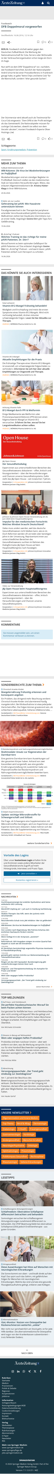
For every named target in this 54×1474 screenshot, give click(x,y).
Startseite (6, 1381)
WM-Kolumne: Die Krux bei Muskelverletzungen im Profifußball (25, 172)
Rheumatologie (10, 1162)
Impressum (7, 1414)
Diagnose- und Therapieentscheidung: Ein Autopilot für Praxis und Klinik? (24, 970)
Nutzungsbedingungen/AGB (14, 1406)
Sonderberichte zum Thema (21, 685)
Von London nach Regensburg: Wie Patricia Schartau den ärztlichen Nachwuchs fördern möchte (25, 931)
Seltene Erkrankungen (31, 1162)
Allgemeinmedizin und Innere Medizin (20, 1118)
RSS (3, 1441)
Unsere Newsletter (15, 1113)
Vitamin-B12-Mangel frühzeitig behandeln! (24, 305)
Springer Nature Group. (27, 1467)
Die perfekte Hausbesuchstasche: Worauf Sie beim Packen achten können (25, 1006)
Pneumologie (28, 1151)
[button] (52, 3)
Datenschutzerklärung (11, 1408)
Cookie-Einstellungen (11, 1411)
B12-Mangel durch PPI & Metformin (21, 410)
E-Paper (5, 1436)
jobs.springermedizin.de (12, 1453)
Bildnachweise (8, 1419)
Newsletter (6, 1438)
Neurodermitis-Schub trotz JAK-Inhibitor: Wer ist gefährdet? (26, 921)
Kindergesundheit (11, 1140)
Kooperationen (8, 1394)
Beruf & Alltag (23, 1124)
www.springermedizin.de (12, 1448)
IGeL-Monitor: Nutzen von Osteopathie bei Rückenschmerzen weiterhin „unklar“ (23, 1324)
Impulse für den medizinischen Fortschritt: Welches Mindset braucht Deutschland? (25, 523)
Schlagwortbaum (9, 1403)
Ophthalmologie (10, 1151)
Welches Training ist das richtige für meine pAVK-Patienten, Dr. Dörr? (23, 238)
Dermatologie (40, 1124)
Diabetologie (9, 1129)
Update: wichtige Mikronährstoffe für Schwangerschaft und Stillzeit (21, 816)
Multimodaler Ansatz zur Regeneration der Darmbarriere (23, 753)
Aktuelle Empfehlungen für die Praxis (22, 359)
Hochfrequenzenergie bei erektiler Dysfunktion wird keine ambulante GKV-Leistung (25, 903)
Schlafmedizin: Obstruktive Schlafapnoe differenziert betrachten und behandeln (22, 1213)
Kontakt (5, 1416)
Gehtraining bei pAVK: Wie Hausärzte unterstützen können (20, 205)
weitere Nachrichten (44, 987)
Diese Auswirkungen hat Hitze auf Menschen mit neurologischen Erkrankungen (27, 1269)
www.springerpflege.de (12, 1450)
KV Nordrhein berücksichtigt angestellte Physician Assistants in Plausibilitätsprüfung (27, 950)
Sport (3, 149)
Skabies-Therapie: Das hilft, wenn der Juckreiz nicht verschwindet (22, 915)
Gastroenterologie (11, 1134)
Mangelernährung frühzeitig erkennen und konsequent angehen (23, 694)
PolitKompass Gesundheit (15, 1157)
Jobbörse (5, 1396)
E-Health (22, 1129)
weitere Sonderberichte (40, 843)
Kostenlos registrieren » (27, 880)
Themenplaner (8, 1428)
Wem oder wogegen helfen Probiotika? (17, 976)
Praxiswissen (7, 1386)
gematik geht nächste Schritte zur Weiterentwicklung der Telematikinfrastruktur (25, 956)
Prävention (32, 149)
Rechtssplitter (37, 1157)
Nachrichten (8, 897)
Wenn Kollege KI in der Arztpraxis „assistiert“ (20, 937)
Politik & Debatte (9, 1389)
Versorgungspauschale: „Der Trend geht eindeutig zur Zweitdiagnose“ (23, 982)
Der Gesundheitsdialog (14, 464)
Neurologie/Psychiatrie (13, 1145)
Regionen (6, 1391)
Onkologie (32, 1145)
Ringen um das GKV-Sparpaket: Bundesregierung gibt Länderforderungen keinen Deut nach (23, 963)
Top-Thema (8, 1124)
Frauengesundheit (38, 1129)
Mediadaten (7, 1425)
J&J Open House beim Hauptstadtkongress (24, 588)
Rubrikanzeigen (8, 1431)
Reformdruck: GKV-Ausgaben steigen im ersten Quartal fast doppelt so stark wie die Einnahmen (26, 943)
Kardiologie (29, 1134)
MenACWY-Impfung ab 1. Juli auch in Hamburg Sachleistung (26, 909)
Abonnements (8, 1433)
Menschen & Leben (32, 1140)
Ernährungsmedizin (16, 149)
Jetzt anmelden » (27, 874)
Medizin (5, 1383)
